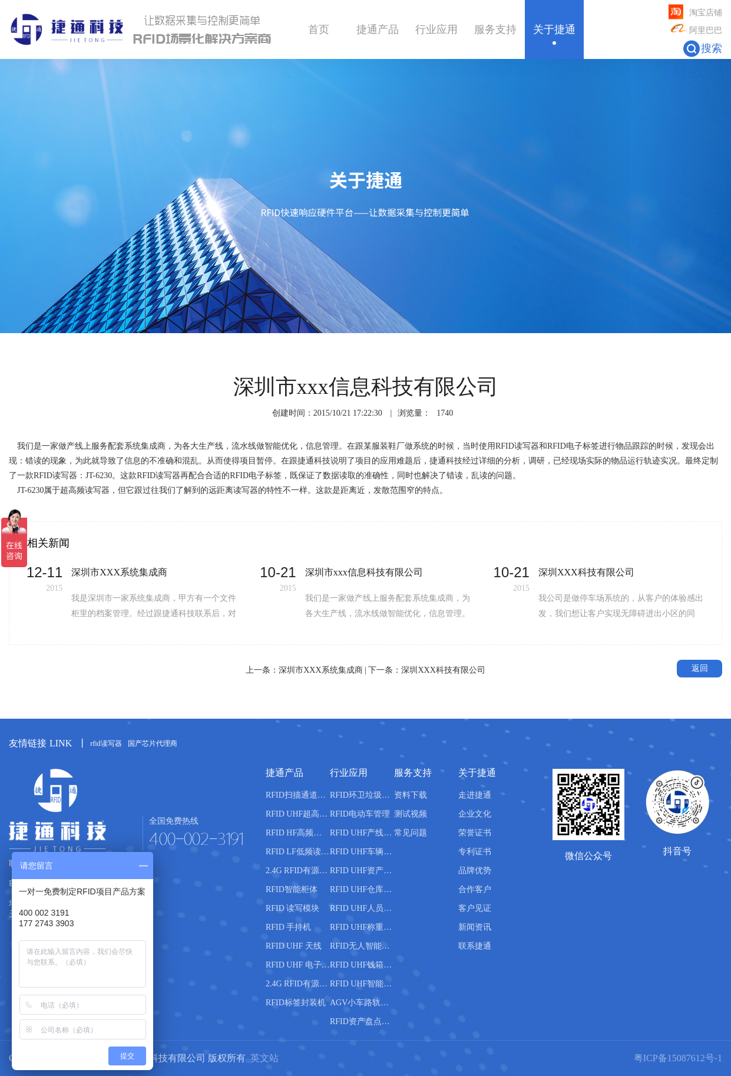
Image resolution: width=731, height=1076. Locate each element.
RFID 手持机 (288, 927)
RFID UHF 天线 (294, 946)
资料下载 (410, 795)
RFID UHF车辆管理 (362, 851)
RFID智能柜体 (291, 889)
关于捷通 (554, 29)
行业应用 (436, 29)
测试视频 (410, 814)
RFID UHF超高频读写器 (298, 814)
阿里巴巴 (695, 31)
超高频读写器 (85, 490)
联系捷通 (474, 946)
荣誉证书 (474, 832)
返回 (700, 668)
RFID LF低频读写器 (298, 851)
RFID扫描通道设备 (298, 795)
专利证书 (474, 851)
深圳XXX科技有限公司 (443, 670)
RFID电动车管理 (360, 814)
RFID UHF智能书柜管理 (362, 983)
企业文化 (474, 814)
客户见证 (474, 908)
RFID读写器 (517, 446)
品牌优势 (474, 870)
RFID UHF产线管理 (362, 832)
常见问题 (410, 832)
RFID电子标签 (573, 446)
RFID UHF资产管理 (362, 870)
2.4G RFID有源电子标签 (298, 983)
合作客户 (474, 889)
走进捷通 (474, 795)
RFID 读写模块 (292, 908)
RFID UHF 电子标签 (298, 964)
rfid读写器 (105, 743)
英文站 (264, 1058)
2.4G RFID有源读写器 (298, 870)
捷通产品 (377, 29)
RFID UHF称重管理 (362, 927)
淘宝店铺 (695, 13)
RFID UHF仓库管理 (362, 889)
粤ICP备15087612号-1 (678, 1058)
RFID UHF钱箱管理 (362, 964)
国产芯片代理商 (152, 743)
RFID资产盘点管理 (362, 1021)
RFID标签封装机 (296, 1002)
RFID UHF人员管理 (362, 908)
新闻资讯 (474, 927)
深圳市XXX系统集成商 (320, 670)
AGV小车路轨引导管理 (362, 1002)
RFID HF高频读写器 (298, 832)
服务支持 (495, 29)
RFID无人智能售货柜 (362, 946)
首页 (318, 29)
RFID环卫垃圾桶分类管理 (362, 795)
